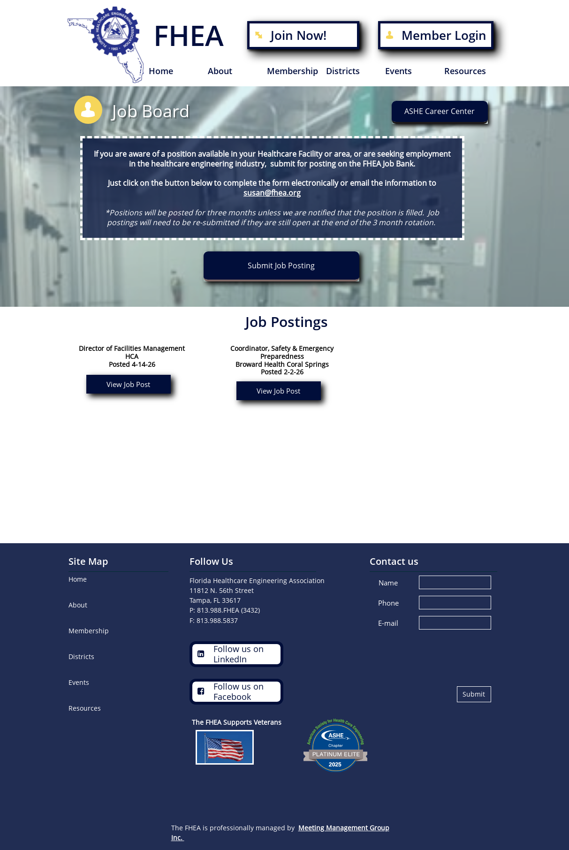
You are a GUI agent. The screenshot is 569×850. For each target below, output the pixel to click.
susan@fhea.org (272, 193)
